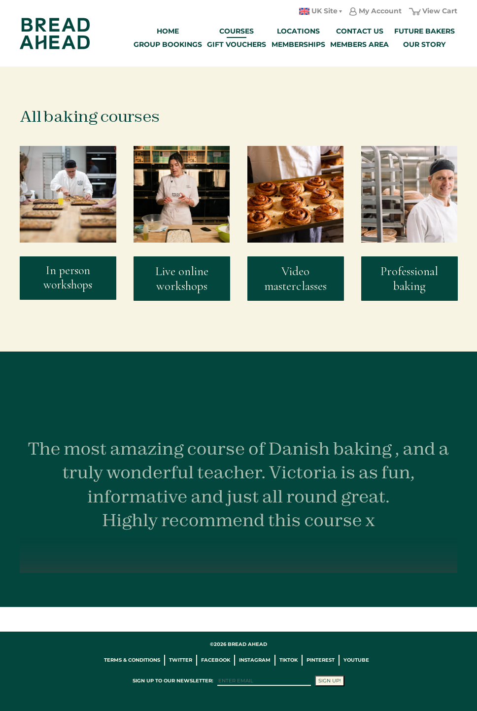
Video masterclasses (295, 278)
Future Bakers (424, 31)
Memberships (298, 44)
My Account (380, 10)
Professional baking (409, 278)
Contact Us (359, 31)
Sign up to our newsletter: (173, 680)
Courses (236, 31)
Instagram (255, 660)
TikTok (288, 660)
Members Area (359, 44)
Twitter (180, 660)
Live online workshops (181, 278)
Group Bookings (168, 44)
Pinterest (321, 660)
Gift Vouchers (236, 44)
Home (168, 31)
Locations (298, 31)
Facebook (215, 660)
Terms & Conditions (132, 660)
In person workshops (67, 277)
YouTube (356, 660)
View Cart (439, 10)
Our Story (424, 44)
